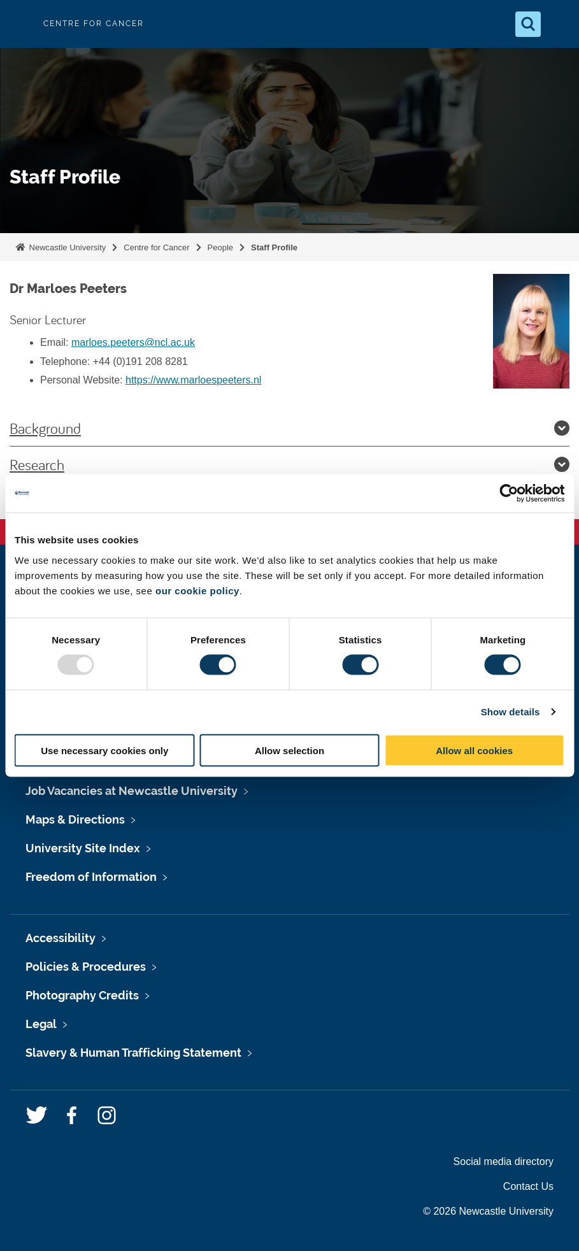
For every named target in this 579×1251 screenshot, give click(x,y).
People (220, 247)
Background (289, 428)
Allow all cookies (474, 750)
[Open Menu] (558, 24)
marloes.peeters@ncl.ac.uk (133, 342)
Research (289, 464)
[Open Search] (528, 24)
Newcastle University (66, 247)
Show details (510, 711)
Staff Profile (274, 247)
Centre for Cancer (156, 247)
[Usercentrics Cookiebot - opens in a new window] (508, 493)
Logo (20, 24)
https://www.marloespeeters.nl (193, 380)
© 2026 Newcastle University (488, 1211)
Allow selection (289, 750)
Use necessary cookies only (104, 750)
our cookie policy (197, 590)
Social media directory (504, 1161)
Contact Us (528, 1186)
